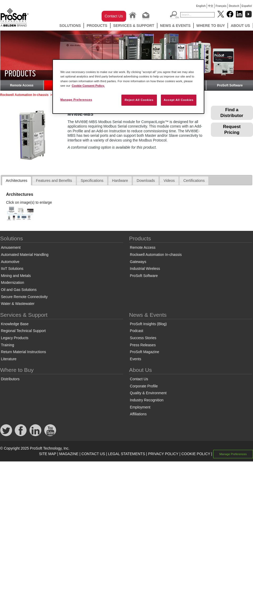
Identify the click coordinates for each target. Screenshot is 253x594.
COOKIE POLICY (195, 454)
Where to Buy (210, 25)
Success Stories (143, 338)
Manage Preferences (233, 454)
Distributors (10, 379)
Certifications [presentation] (194, 180)
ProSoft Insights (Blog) (148, 324)
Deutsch (234, 5)
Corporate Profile (144, 386)
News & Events (175, 25)
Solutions (70, 25)
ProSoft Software (229, 85)
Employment (140, 407)
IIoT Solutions (12, 268)
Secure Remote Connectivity (24, 297)
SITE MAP (47, 454)
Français (221, 5)
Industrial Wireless (145, 268)
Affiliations (138, 414)
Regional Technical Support (23, 331)
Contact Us (114, 16)
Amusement (11, 247)
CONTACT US (93, 454)
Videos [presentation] (169, 180)
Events (135, 359)
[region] (128, 86)
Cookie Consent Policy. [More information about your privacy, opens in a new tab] (88, 85)
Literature (9, 359)
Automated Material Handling (25, 254)
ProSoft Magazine (144, 352)
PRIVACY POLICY (163, 454)
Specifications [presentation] (92, 180)
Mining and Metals (16, 276)
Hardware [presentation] (120, 180)
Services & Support (133, 25)
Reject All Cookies (139, 99)
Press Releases (143, 345)
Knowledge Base (15, 324)
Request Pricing (232, 129)
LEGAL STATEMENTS (126, 454)
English (201, 5)
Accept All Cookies (179, 99)
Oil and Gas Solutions (19, 290)
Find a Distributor (231, 112)
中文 (210, 5)
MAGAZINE (68, 454)
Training (7, 345)
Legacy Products (14, 338)
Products (97, 25)
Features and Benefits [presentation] (54, 180)
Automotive (10, 262)
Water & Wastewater (17, 303)
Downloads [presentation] (146, 180)
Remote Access (21, 85)
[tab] (16, 180)
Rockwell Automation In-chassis (24, 95)
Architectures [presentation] (16, 180)
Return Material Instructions (23, 352)
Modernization (12, 282)
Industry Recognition (146, 400)
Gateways (138, 262)
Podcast (136, 331)
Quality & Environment (148, 393)
